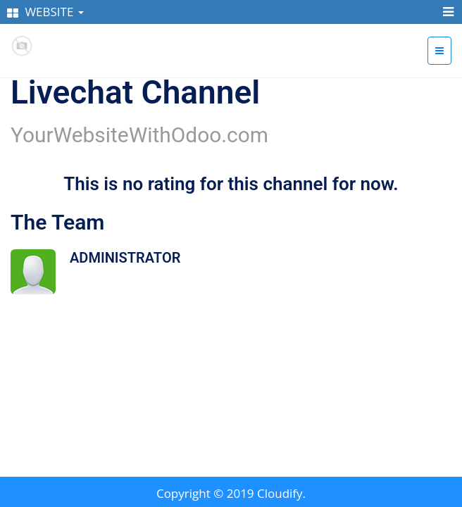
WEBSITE (45, 12)
